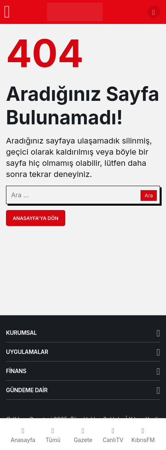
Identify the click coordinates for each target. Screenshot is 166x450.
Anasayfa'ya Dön (36, 218)
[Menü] (7, 12)
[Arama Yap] (153, 12)
